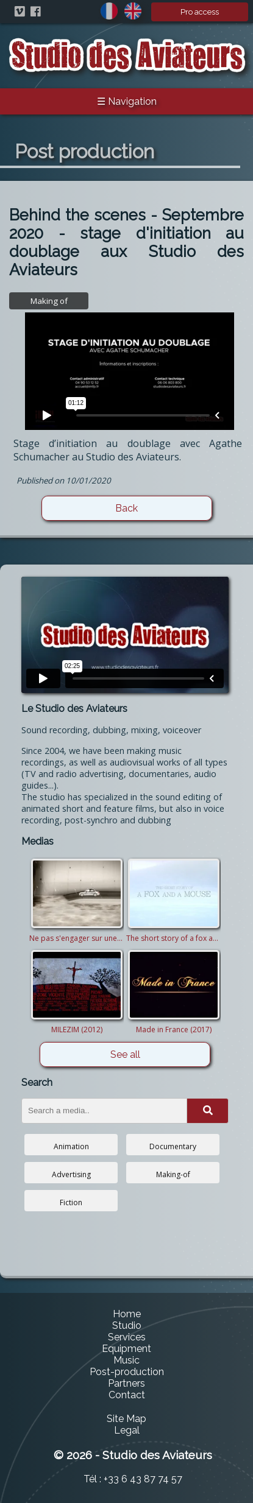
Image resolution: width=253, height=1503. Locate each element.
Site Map (126, 1418)
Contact (127, 1395)
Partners (126, 1383)
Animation (71, 1146)
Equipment (126, 1348)
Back (126, 508)
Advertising (71, 1174)
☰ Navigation (127, 101)
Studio (126, 1325)
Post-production (127, 1372)
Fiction (71, 1202)
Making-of (173, 1174)
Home (127, 1314)
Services (127, 1337)
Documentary (172, 1146)
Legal (127, 1430)
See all (125, 1054)
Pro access (199, 11)
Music (126, 1360)
